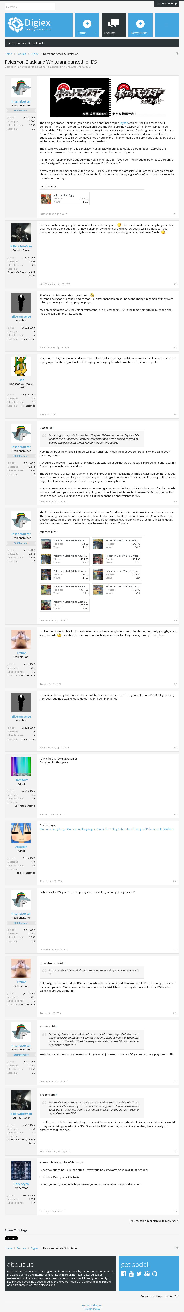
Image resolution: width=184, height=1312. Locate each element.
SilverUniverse (21, 316)
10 (33, 331)
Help (159, 1296)
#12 (175, 1013)
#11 (175, 949)
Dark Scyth (21, 1184)
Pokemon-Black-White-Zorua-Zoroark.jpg (75, 601)
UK (33, 128)
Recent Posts (36, 43)
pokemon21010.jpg (63, 195)
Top (177, 1296)
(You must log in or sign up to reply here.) (154, 1221)
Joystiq (124, 123)
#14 (175, 1151)
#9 (175, 814)
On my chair (28, 338)
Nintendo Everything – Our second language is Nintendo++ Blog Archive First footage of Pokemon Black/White (106, 829)
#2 (175, 284)
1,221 (32, 667)
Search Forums (17, 43)
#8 (175, 747)
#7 (175, 684)
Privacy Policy (92, 1308)
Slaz (21, 380)
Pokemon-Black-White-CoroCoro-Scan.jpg (75, 570)
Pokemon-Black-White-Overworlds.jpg (126, 570)
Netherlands (28, 405)
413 (33, 861)
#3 (175, 347)
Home (168, 1296)
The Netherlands (26, 872)
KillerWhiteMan (21, 246)
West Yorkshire (27, 675)
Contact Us (147, 1296)
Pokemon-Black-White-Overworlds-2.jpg (75, 586)
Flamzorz (21, 780)
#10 (175, 881)
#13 (175, 1081)
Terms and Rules (92, 1305)
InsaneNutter (70, 66)
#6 (175, 620)
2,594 (32, 1198)
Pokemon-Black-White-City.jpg (122, 555)
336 (33, 398)
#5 (175, 501)
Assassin (21, 847)
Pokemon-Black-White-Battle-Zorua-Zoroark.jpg (79, 540)
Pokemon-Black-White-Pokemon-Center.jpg (129, 586)
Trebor (21, 653)
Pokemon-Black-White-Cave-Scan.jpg (73, 555)
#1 (175, 213)
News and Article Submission (35, 66)
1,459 (32, 261)
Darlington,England (25, 805)
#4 (175, 414)
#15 (175, 1211)
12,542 (31, 121)
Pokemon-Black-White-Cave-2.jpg (124, 540)
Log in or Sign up (167, 3)
